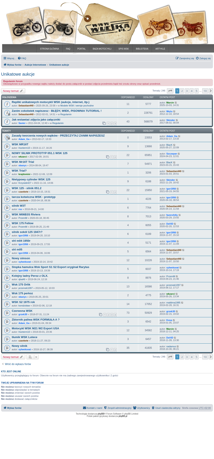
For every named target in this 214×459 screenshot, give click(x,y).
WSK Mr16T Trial (23, 161)
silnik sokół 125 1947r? (27, 232)
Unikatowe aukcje (18, 74)
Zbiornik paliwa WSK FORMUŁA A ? (35, 319)
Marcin (170, 102)
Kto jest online (11, 371)
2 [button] (182, 91)
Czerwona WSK (22, 310)
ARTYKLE (160, 49)
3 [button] (187, 91)
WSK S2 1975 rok (23, 302)
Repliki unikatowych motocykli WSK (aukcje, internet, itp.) (50, 102)
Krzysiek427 (24, 183)
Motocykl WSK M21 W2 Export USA (35, 328)
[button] (170, 90)
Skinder (170, 120)
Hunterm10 (24, 148)
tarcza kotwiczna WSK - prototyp (33, 197)
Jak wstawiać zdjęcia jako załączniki (36, 119)
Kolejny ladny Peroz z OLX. (30, 275)
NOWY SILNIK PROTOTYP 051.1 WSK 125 (39, 153)
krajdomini (24, 174)
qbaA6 (21, 279)
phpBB (101, 414)
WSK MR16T (20, 144)
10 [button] (205, 91)
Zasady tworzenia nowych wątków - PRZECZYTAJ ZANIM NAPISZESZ (58, 135)
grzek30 (22, 314)
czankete (23, 191)
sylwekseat (24, 261)
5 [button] (196, 91)
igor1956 (171, 188)
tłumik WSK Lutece (24, 337)
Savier (21, 123)
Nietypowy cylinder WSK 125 (31, 179)
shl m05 (17, 249)
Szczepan (171, 153)
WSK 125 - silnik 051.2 (27, 188)
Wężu (169, 111)
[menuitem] (22, 58)
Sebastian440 (25, 105)
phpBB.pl (123, 416)
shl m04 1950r (21, 240)
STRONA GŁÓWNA (49, 49)
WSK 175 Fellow (22, 223)
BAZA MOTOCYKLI (102, 49)
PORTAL (81, 49)
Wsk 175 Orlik (21, 284)
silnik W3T (19, 205)
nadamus (171, 346)
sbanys (22, 165)
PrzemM (22, 218)
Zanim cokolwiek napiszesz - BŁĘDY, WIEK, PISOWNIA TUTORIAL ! (57, 110)
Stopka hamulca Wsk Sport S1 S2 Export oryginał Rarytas (50, 267)
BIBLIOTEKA (142, 49)
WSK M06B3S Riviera (26, 214)
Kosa (169, 320)
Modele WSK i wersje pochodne (77, 105)
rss (20, 209)
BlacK (169, 145)
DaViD (169, 223)
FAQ (68, 49)
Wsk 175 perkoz (22, 293)
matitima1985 (173, 302)
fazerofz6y (172, 215)
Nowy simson (21, 258)
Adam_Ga (23, 139)
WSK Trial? (19, 170)
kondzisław (24, 305)
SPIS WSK (124, 49)
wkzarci (22, 156)
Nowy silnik (19, 345)
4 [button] (191, 91)
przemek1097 (25, 288)
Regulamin (66, 114)
